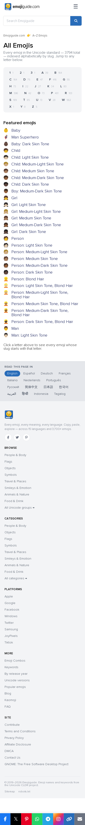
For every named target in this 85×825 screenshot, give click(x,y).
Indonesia (41, 394)
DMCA (9, 751)
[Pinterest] (26, 437)
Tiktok (9, 642)
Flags (8, 461)
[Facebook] (8, 437)
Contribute (12, 725)
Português (53, 380)
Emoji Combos (15, 660)
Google (10, 603)
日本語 (48, 387)
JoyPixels (11, 636)
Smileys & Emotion (18, 488)
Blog (8, 693)
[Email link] (79, 819)
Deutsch (47, 373)
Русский (13, 387)
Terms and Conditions (20, 731)
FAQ (8, 707)
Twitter (9, 623)
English (12, 373)
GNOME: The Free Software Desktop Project (36, 764)
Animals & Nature (17, 494)
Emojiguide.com (14, 35)
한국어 (63, 387)
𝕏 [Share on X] (16, 819)
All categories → (16, 578)
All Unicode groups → (19, 508)
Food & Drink (14, 501)
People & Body (15, 455)
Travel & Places (15, 481)
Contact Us (12, 757)
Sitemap (10, 791)
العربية (11, 394)
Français (65, 373)
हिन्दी (25, 394)
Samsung (11, 629)
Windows (11, 616)
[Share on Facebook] (5, 819)
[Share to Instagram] (58, 819)
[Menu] (75, 6)
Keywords (11, 667)
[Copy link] (69, 819)
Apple (9, 596)
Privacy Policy (14, 738)
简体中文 (31, 387)
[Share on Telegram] (47, 819)
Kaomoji (10, 700)
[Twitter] (17, 437)
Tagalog (60, 394)
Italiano (12, 380)
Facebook (12, 609)
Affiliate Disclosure (18, 744)
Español (29, 373)
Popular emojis (15, 687)
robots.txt (24, 791)
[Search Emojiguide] (36, 21)
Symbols (11, 475)
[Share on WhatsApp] (37, 819)
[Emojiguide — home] (22, 6)
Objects (10, 468)
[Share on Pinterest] (26, 819)
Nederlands (32, 380)
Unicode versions (17, 680)
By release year (16, 674)
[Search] (76, 21)
